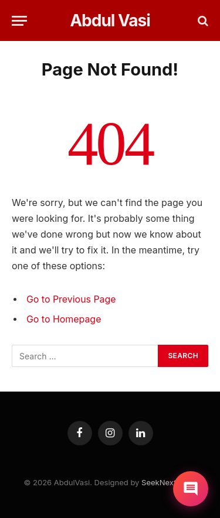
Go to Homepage (63, 319)
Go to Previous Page (71, 299)
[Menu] (19, 21)
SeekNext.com (167, 482)
